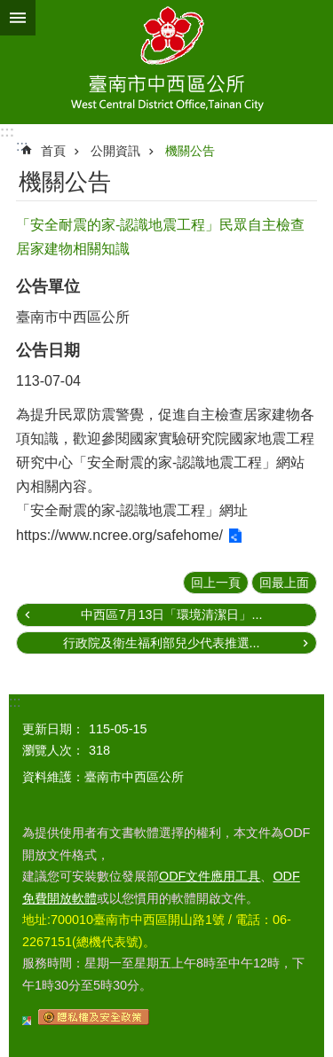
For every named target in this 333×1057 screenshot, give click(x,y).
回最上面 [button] (284, 582)
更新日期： (53, 729)
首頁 (53, 151)
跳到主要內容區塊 (9, 9)
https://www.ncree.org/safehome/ (119, 535)
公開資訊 (115, 151)
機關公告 (190, 151)
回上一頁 (216, 582)
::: (7, 131)
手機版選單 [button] (18, 17)
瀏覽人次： (53, 750)
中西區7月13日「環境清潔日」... (171, 614)
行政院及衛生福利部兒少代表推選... (161, 643)
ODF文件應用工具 (209, 876)
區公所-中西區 (166, 62)
